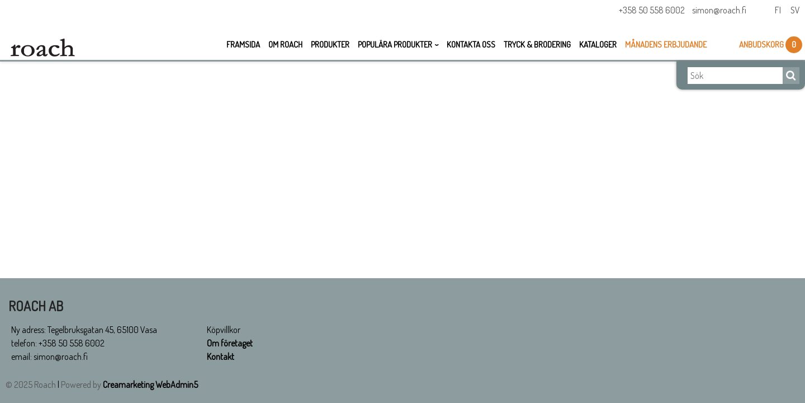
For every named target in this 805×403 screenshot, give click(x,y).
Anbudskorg (762, 44)
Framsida (243, 44)
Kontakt (220, 356)
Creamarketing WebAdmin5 (150, 384)
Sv (795, 10)
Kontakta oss (471, 44)
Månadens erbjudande (666, 44)
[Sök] (735, 75)
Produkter (330, 44)
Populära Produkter (395, 44)
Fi (778, 10)
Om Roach (285, 44)
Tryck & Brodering (537, 44)
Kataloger (598, 44)
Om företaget (230, 343)
